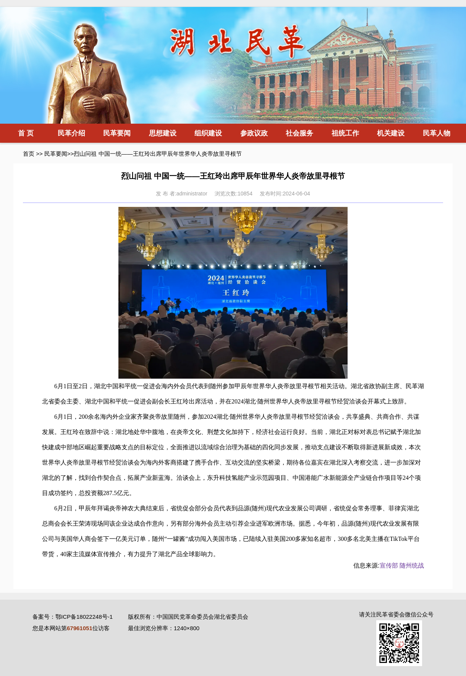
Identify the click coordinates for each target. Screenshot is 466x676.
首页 (28, 153)
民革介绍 (71, 133)
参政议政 (254, 133)
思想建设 (162, 133)
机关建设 (391, 133)
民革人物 (436, 133)
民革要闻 (117, 133)
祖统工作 (345, 133)
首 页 (26, 133)
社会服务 (299, 133)
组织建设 (208, 133)
